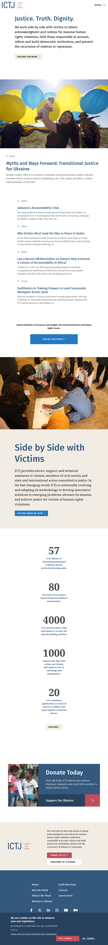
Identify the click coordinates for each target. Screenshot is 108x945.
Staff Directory (67, 884)
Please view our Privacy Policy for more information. (34, 934)
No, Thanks (88, 938)
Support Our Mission (60, 800)
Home (35, 884)
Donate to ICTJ (58, 855)
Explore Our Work (27, 57)
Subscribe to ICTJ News (63, 862)
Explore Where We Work (30, 513)
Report (12, 156)
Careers (63, 890)
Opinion (24, 201)
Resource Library (42, 901)
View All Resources (54, 339)
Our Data (54, 727)
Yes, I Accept (65, 938)
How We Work (40, 890)
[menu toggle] (100, 5)
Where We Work (41, 895)
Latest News (66, 895)
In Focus (24, 281)
